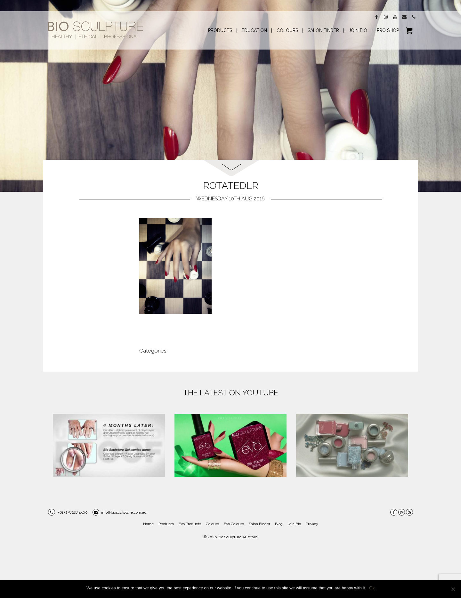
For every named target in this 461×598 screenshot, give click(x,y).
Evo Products (190, 524)
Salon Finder (259, 524)
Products (166, 524)
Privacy (312, 524)
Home (148, 524)
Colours (212, 524)
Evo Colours (234, 524)
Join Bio (294, 524)
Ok (372, 588)
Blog (279, 524)
